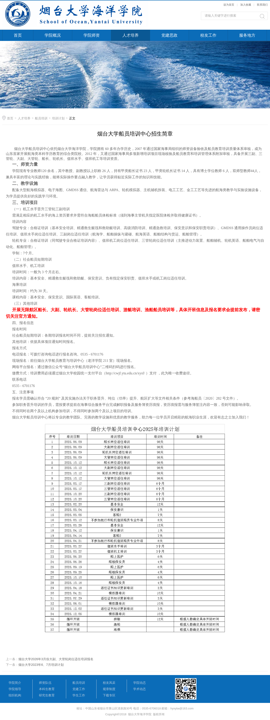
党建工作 (78, 689)
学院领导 (15, 689)
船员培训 (41, 118)
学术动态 (139, 689)
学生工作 (78, 695)
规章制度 (109, 689)
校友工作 (208, 35)
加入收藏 (245, 4)
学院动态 (139, 682)
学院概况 (53, 35)
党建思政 (169, 35)
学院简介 (15, 682)
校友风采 (109, 682)
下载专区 (109, 695)
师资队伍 (45, 682)
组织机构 (15, 695)
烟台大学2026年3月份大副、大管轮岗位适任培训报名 (55, 659)
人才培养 (130, 35)
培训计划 (58, 118)
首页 (18, 35)
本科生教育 (47, 689)
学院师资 (91, 35)
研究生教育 (47, 695)
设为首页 (228, 4)
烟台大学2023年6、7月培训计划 (41, 664)
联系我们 (262, 4)
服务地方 (247, 35)
